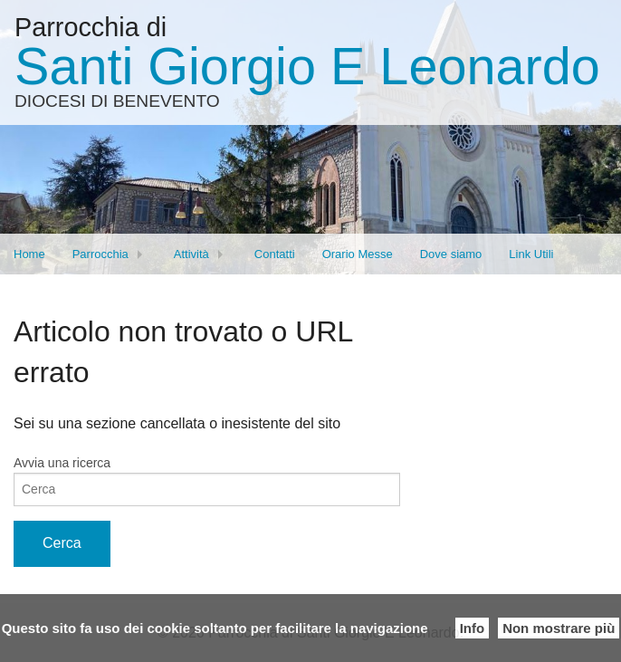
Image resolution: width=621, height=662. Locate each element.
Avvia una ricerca (62, 463)
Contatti (274, 254)
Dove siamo (451, 254)
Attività (191, 254)
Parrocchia (100, 254)
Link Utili (531, 254)
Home (29, 254)
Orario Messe (357, 254)
